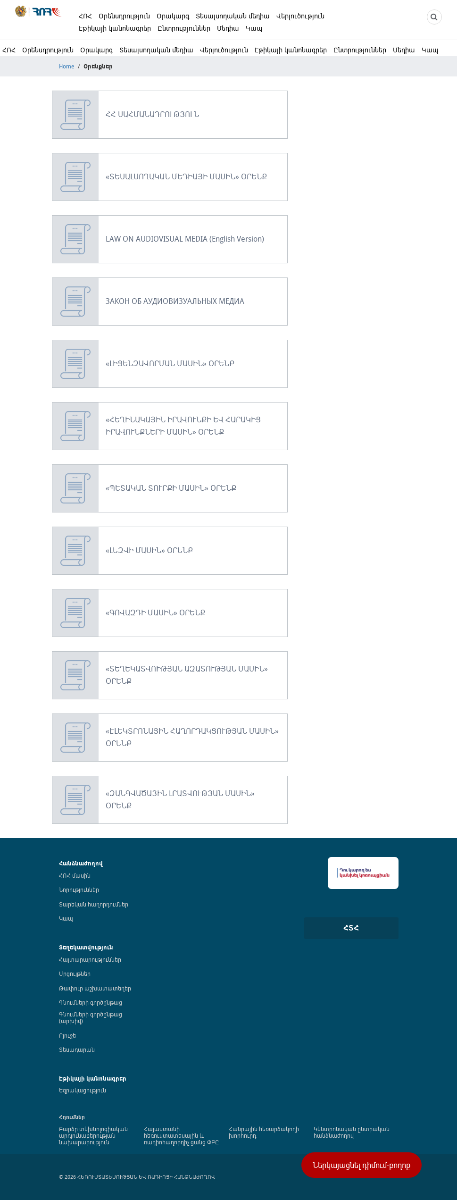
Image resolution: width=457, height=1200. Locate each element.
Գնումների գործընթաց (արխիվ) (90, 1017)
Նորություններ (79, 889)
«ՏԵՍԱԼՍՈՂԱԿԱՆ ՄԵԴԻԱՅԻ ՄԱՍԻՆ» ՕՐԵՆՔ (186, 176)
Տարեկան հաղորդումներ (93, 904)
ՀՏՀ (351, 928)
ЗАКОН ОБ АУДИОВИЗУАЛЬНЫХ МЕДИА (175, 301)
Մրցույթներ (75, 973)
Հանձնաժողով (81, 863)
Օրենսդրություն (124, 15)
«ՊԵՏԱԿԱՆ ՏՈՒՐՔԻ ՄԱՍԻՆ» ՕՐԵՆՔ (171, 488)
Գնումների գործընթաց (90, 1002)
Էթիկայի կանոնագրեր (115, 28)
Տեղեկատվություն (86, 947)
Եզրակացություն (82, 1090)
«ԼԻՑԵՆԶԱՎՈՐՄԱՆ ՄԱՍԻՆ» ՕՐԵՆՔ (170, 363)
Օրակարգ (173, 15)
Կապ (254, 28)
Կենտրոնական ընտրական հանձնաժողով (352, 1132)
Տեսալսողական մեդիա (233, 15)
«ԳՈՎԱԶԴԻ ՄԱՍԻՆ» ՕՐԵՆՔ (155, 612)
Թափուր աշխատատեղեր (95, 988)
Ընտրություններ (184, 28)
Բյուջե (67, 1035)
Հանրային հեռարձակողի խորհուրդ (264, 1132)
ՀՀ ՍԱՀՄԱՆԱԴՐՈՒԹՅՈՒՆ (152, 114)
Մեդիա (228, 28)
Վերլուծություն (300, 15)
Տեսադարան (77, 1049)
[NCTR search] (434, 17)
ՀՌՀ (85, 15)
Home (66, 66)
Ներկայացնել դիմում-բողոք (361, 1165)
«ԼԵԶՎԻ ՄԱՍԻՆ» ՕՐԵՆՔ (149, 550)
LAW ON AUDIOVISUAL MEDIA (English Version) (185, 239)
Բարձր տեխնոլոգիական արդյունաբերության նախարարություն (93, 1135)
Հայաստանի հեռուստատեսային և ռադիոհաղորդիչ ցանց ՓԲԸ (181, 1135)
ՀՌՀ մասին (75, 875)
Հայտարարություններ (90, 959)
